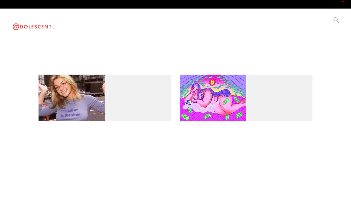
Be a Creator (148, 22)
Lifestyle (101, 22)
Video (80, 22)
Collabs (135, 22)
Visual (91, 22)
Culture (112, 22)
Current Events (124, 22)
